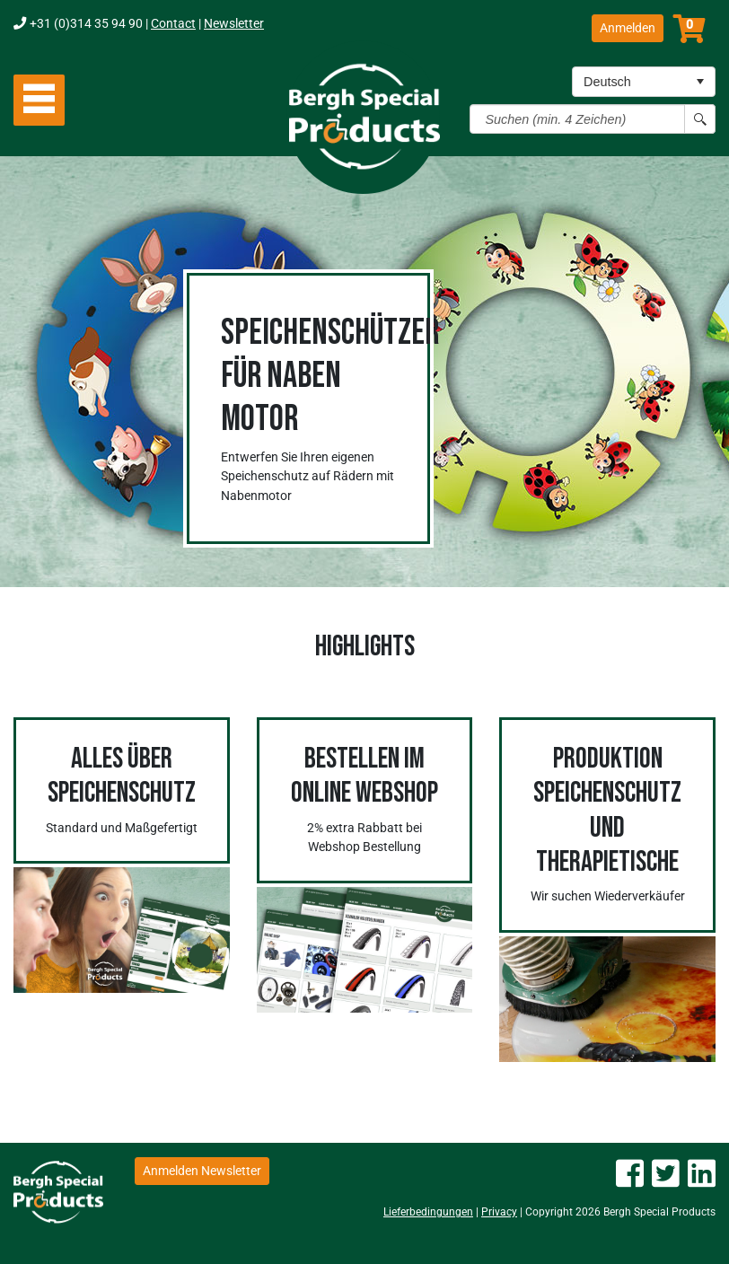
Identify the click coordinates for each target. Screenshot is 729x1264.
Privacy (499, 1212)
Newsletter (234, 23)
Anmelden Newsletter (202, 1170)
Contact (173, 23)
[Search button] (700, 119)
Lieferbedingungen (428, 1212)
